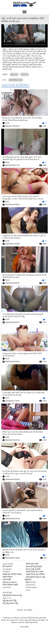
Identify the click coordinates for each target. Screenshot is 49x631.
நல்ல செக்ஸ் (30, 585)
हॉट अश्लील (7, 566)
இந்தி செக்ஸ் (31, 582)
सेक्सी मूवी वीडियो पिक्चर (12, 574)
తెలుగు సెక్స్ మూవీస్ (33, 569)
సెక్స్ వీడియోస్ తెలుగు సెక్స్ (12, 595)
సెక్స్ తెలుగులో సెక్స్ (9, 600)
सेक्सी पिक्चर (8, 577)
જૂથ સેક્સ (14, 74)
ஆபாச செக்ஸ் (8, 564)
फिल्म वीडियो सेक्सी (10, 585)
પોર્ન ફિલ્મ (6, 572)
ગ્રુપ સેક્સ (7, 587)
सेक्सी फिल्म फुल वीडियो (35, 574)
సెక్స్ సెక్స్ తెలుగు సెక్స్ (10, 603)
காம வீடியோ (7, 569)
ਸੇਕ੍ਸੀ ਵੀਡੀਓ (7, 579)
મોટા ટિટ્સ (24, 74)
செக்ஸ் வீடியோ (31, 587)
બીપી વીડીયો (7, 593)
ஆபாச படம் (7, 598)
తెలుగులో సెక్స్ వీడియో (34, 566)
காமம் (28, 590)
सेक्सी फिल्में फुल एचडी (34, 572)
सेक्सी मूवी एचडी (32, 564)
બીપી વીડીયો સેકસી (15, 80)
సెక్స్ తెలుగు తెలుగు (10, 582)
